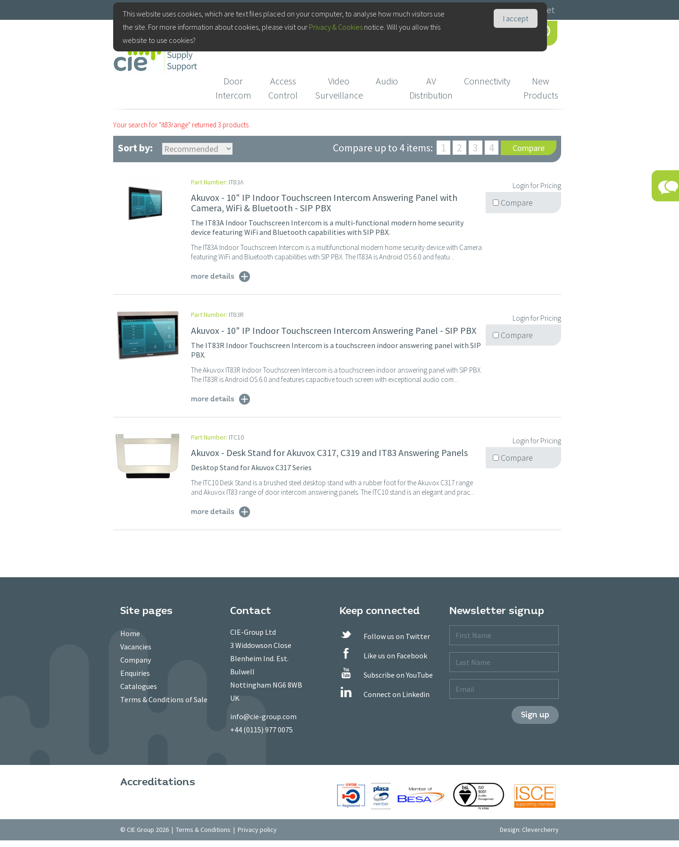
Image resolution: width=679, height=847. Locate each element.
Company (135, 659)
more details (212, 276)
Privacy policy (257, 829)
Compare (529, 147)
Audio (387, 81)
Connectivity (487, 81)
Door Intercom (233, 88)
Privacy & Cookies (336, 27)
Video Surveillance (339, 88)
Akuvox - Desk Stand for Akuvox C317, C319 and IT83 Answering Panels (329, 452)
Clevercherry (540, 829)
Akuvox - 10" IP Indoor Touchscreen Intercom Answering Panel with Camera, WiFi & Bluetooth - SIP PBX (324, 202)
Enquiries (135, 673)
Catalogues (138, 686)
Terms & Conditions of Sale (163, 699)
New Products (540, 88)
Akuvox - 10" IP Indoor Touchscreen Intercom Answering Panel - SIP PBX (333, 330)
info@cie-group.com (263, 716)
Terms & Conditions (203, 829)
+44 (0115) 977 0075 (261, 729)
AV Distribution (431, 88)
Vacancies (135, 646)
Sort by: (135, 147)
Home (130, 633)
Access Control (283, 88)
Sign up (535, 714)
